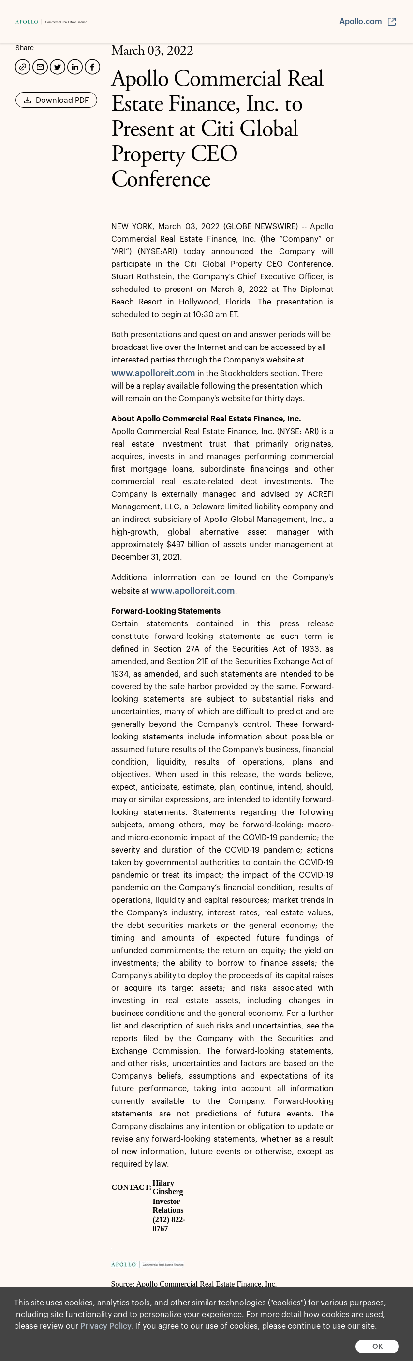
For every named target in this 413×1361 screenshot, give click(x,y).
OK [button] (377, 1346)
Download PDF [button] (56, 103)
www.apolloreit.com (153, 373)
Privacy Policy (106, 1326)
